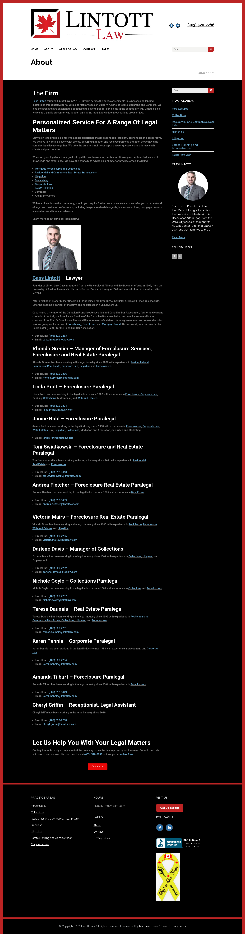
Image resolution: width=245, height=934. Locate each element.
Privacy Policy (101, 838)
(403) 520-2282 (58, 568)
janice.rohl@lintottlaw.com (58, 437)
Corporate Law (181, 154)
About (48, 49)
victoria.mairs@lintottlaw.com (60, 539)
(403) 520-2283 (58, 335)
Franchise (178, 131)
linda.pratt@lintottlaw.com (58, 409)
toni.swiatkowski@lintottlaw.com (62, 475)
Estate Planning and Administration (185, 146)
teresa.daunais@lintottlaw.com (61, 632)
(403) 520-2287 (58, 596)
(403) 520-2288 (201, 25)
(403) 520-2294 (58, 405)
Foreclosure (132, 394)
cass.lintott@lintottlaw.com (58, 339)
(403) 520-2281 (58, 628)
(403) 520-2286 (58, 373)
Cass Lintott (39, 101)
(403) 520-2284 (58, 660)
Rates (106, 49)
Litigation (85, 366)
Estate (42, 464)
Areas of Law (68, 49)
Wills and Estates (87, 398)
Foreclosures (103, 366)
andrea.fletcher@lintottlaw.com (61, 504)
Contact (89, 49)
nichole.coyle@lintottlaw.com (60, 600)
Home (34, 49)
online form (127, 754)
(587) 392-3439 (58, 500)
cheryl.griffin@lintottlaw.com (59, 724)
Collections (73, 430)
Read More (178, 237)
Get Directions (169, 807)
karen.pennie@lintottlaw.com (60, 664)
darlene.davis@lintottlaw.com (60, 571)
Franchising (74, 324)
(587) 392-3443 (58, 472)
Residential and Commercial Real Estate (55, 818)
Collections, (50, 398)
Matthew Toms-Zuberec (153, 926)
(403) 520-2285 (58, 536)
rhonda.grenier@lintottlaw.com (61, 377)
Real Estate (137, 492)
